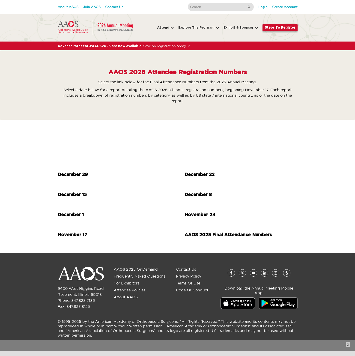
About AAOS (68, 7)
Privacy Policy (188, 276)
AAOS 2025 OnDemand (136, 269)
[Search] (216, 7)
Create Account (285, 7)
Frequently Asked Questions (139, 276)
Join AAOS (92, 7)
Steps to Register (280, 27)
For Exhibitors (126, 283)
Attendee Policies (129, 290)
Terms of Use (188, 283)
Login (263, 7)
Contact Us (114, 7)
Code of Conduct (192, 290)
